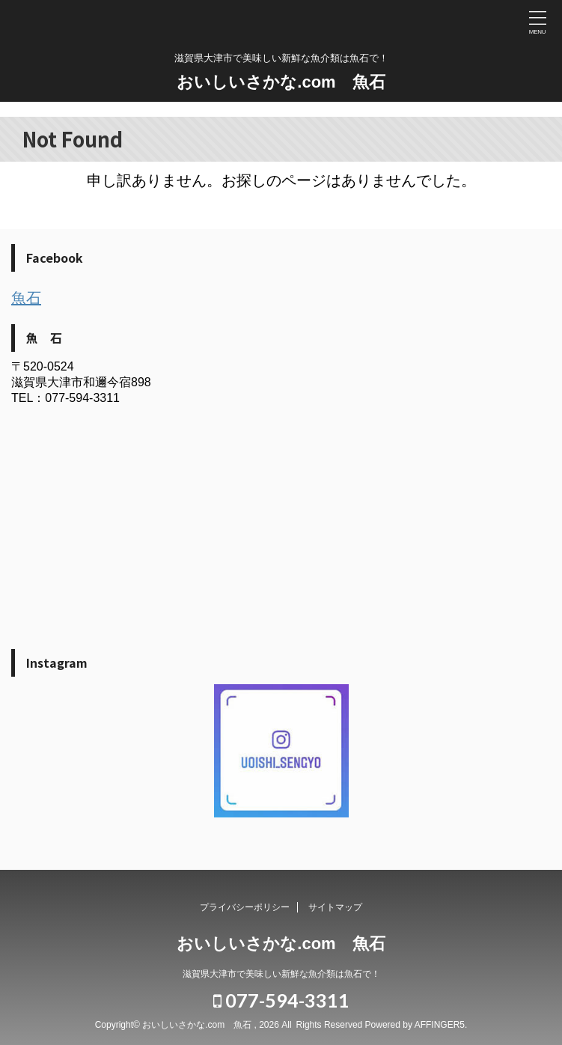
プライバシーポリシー (245, 907)
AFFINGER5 (440, 1025)
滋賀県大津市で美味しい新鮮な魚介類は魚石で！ (281, 974)
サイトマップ (335, 907)
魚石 (26, 298)
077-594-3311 (281, 1000)
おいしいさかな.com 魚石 (281, 82)
